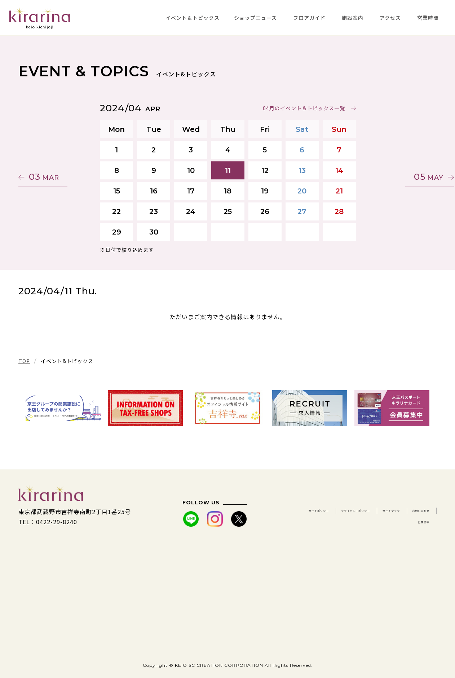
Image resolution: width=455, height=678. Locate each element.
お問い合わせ (370, 521)
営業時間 (428, 17)
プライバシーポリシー (398, 511)
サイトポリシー (330, 511)
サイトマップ (317, 521)
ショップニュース (255, 17)
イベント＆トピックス (192, 17)
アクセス (390, 17)
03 (52, 176)
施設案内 (352, 17)
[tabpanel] (63, 408)
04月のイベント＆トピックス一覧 (303, 108)
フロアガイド (309, 17)
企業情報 (417, 521)
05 (402, 176)
